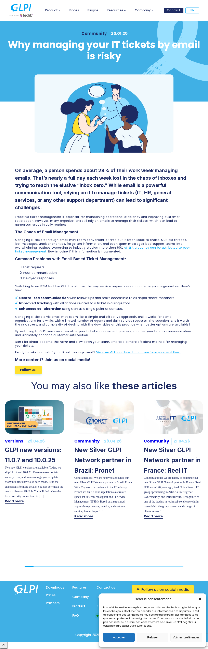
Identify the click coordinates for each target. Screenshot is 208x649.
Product (78, 606)
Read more (14, 501)
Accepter (119, 637)
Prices (51, 595)
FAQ (75, 615)
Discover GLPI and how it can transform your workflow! (138, 352)
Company (80, 596)
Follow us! (28, 369)
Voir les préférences (186, 637)
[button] (200, 599)
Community (94, 33)
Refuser (152, 637)
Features (79, 587)
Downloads (55, 587)
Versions (14, 441)
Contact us (105, 587)
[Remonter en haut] (4, 645)
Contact (173, 10)
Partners (53, 603)
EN (192, 10)
